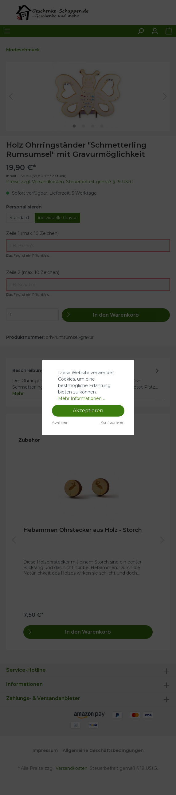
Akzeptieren (88, 410)
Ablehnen (60, 422)
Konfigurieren (112, 422)
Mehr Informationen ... (82, 398)
